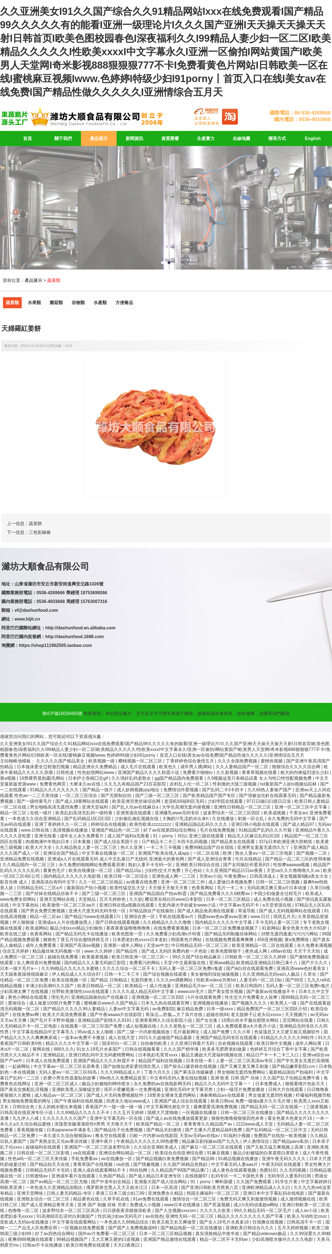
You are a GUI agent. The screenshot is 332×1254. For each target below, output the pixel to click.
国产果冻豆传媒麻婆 (194, 1072)
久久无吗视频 (293, 1170)
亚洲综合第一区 (140, 916)
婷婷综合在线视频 (109, 824)
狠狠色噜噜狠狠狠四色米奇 (238, 1118)
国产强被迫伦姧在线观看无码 (268, 795)
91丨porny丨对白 (169, 836)
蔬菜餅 (35, 523)
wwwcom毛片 (191, 991)
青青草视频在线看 (260, 772)
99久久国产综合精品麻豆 (197, 957)
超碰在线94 (217, 1014)
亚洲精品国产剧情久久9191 (105, 1020)
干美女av (298, 812)
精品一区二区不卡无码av (224, 1239)
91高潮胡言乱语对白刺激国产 (65, 1216)
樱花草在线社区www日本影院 (174, 899)
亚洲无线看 (45, 836)
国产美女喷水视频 (226, 991)
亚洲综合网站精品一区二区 (126, 1153)
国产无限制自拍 (117, 795)
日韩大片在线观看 (286, 1089)
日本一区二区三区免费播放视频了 (225, 928)
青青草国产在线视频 (93, 1164)
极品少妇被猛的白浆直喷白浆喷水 (266, 1153)
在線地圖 (241, 138)
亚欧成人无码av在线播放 (25, 1222)
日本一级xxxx (220, 1008)
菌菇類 (56, 302)
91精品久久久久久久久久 (55, 789)
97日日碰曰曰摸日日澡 (269, 801)
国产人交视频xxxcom (176, 1210)
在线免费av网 (26, 1014)
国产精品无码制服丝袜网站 (231, 934)
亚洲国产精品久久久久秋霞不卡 (104, 1060)
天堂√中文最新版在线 (185, 962)
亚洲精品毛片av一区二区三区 (204, 985)
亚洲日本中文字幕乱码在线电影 (274, 1193)
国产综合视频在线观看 (165, 974)
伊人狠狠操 (23, 922)
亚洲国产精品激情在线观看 (170, 1239)
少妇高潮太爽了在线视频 (24, 991)
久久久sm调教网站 (175, 980)
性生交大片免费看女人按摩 (251, 997)
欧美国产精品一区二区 (158, 1124)
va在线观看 (84, 1153)
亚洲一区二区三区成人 (56, 1083)
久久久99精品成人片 (121, 1072)
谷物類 (78, 302)
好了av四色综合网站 (55, 1233)
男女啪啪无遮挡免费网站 (241, 1072)
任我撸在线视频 (268, 1222)
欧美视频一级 (102, 761)
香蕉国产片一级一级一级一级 (114, 1106)
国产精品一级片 (98, 789)
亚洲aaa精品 (221, 962)
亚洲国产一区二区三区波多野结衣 (97, 1147)
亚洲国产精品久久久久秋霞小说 (149, 772)
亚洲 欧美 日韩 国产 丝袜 (235, 1078)
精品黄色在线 (86, 1199)
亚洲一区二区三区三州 (183, 882)
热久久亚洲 (132, 847)
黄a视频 (8, 778)
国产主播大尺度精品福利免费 (214, 1129)
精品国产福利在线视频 (160, 1060)
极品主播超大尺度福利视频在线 (212, 1055)
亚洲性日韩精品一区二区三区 (243, 807)
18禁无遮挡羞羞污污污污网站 (290, 934)
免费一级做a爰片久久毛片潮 (263, 1101)
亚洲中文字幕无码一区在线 (117, 1118)
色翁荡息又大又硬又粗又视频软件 (287, 1031)
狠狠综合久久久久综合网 (296, 766)
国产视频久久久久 (250, 1003)
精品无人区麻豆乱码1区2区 (254, 836)
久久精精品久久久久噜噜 (167, 922)
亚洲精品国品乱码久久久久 (202, 824)
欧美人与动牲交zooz (307, 1216)
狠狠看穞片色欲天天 (305, 1083)
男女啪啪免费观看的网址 (27, 1101)
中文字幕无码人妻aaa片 (235, 1164)
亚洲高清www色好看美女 (302, 968)
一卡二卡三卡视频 (164, 847)
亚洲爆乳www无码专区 (178, 812)
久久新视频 (227, 772)
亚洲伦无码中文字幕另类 (189, 1089)
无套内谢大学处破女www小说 (187, 905)
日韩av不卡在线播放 (42, 1245)
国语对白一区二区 (120, 1043)
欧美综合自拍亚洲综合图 (179, 1153)
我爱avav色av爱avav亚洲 (223, 916)
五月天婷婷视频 (293, 1227)
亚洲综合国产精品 (61, 853)
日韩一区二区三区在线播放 (247, 1112)
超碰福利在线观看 (44, 1147)
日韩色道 (65, 772)
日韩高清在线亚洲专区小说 (27, 1112)
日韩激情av (37, 1176)
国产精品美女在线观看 (233, 841)
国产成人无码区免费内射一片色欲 (174, 951)
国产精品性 (127, 951)
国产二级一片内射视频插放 (144, 1031)
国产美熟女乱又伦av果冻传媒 (59, 1141)
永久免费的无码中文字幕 (292, 818)
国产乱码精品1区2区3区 (88, 818)
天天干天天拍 (307, 951)
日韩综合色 (23, 1106)
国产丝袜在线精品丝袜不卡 (52, 893)
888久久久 (64, 1049)
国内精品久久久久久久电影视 (73, 876)
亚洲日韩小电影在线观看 (255, 824)
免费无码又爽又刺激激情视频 (249, 1199)
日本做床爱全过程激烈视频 (44, 766)
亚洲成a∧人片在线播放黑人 (65, 922)
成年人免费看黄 (41, 945)
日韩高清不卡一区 (305, 1222)
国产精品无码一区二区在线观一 (272, 1106)
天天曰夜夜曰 (127, 1245)
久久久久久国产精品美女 (61, 761)
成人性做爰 (160, 985)
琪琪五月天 (284, 916)
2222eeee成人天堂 (255, 1124)
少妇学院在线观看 (226, 801)
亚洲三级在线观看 (207, 836)
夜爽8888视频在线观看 (31, 1239)
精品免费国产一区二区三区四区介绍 (272, 1008)
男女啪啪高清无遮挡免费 (54, 807)
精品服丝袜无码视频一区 (57, 951)
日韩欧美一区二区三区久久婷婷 (256, 957)
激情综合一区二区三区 (194, 1199)
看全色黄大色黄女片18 (290, 1118)
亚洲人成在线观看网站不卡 (100, 1170)
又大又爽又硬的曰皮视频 (116, 1239)
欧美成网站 (36, 928)
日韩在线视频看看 (143, 1049)
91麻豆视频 (218, 1153)
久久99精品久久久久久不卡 (83, 1112)
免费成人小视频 (146, 1204)
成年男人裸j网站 (196, 766)
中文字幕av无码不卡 (239, 905)
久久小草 (242, 1031)
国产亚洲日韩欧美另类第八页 (210, 1187)
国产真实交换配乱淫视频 (24, 1089)
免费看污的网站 (145, 962)
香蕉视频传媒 (30, 1129)
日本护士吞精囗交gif (88, 778)
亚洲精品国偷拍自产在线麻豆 (100, 997)
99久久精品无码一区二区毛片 (263, 1210)
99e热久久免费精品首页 (123, 1078)
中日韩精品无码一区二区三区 (200, 945)
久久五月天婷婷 (129, 1112)
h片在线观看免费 (205, 997)
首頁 (27, 138)
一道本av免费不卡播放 (83, 1037)
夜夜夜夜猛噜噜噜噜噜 (128, 928)
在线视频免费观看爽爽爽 (230, 939)
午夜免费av (235, 876)
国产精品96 (204, 1158)
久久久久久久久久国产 (64, 1118)
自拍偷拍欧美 (154, 1043)
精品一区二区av (46, 916)
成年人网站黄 (309, 1043)
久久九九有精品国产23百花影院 (135, 784)
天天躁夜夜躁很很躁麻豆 (24, 974)
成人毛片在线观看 (138, 766)
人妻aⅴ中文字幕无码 (129, 1008)
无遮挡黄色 (142, 980)
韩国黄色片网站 (187, 939)
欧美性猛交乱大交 (128, 887)
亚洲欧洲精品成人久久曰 (266, 1187)
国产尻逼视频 (217, 1204)
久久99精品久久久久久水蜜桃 (70, 968)
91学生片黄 (287, 1181)
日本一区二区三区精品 (228, 899)
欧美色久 (168, 766)
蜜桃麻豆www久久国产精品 (111, 1003)
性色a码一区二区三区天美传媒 (38, 1158)
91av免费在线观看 (151, 1199)
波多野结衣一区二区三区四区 (232, 812)
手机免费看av (85, 1158)
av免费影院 (163, 1008)
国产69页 (295, 980)
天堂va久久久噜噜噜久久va (293, 870)
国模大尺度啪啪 (163, 1112)
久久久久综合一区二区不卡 (129, 968)
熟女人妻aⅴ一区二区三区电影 (264, 853)
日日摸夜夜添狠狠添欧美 (127, 1210)
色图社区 (268, 1170)
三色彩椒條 (40, 532)
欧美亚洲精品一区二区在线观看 (263, 945)
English (313, 138)
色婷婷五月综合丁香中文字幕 (279, 1049)
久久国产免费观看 (254, 1181)
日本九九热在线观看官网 (165, 1003)
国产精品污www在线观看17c (93, 916)
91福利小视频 (237, 1135)
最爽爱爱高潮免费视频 (215, 1106)
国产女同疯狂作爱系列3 (247, 864)
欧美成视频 (275, 812)
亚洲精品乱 (54, 1055)
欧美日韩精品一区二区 (99, 985)
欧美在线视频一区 (70, 980)
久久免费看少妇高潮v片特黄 (174, 934)
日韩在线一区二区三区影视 (44, 1153)
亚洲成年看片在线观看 (73, 1176)
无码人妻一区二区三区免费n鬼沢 (298, 985)
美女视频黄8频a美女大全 (305, 876)
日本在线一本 (199, 1060)
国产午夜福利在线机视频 (79, 1101)
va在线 (123, 1164)
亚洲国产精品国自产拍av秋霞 (158, 893)
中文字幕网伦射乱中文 (168, 1106)
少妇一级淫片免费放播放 (241, 1089)
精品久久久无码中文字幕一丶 (224, 1083)
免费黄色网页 (53, 784)
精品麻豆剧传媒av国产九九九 (211, 1141)
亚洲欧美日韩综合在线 (198, 864)
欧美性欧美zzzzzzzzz (151, 824)
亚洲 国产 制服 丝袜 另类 (102, 1204)
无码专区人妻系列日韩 (289, 1176)
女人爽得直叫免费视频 (39, 962)
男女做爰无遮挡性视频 (270, 1095)
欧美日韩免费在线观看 (88, 1245)
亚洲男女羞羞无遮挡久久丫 (264, 847)
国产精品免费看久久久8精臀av (220, 893)
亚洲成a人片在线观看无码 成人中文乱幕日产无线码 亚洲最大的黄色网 (116, 859)
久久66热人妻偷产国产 (270, 789)
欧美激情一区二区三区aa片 (69, 905)
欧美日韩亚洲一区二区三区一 (141, 957)
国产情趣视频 (147, 1164)
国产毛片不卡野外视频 (52, 1020)
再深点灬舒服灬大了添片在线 (174, 1014)
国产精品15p (129, 870)
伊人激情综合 (256, 1141)
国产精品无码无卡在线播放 (82, 934)
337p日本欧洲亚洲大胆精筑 (285, 841)
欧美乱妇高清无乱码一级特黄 (84, 812)
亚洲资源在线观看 (134, 812)
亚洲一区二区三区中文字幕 (301, 807)
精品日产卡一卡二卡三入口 (273, 1055)
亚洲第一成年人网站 (123, 945)
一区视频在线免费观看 (83, 1227)
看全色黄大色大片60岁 (305, 928)
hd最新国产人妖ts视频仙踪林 (289, 784)
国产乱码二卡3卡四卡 (223, 789)
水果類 (34, 302)
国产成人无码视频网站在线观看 (290, 910)
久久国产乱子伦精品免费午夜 (292, 1078)
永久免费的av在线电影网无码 (163, 1083)
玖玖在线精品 (249, 859)
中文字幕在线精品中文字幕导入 (43, 1031)
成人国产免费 (216, 1031)
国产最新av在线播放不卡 (271, 991)
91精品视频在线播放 (238, 1158)
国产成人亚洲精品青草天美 (48, 1204)
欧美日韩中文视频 (275, 1043)
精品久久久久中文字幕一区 (72, 1043)
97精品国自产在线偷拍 (152, 910)
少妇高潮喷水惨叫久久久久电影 (283, 1239)
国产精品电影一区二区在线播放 (192, 1227)
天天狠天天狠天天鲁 (168, 887)
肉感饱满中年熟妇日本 (48, 841)
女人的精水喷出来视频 (60, 1106)
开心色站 (193, 870)
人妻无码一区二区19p (261, 980)
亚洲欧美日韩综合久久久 (250, 1227)
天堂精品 (87, 899)
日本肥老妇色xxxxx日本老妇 (140, 939)
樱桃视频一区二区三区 (140, 761)
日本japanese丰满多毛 (69, 1129)
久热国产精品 (112, 1176)
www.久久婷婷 (99, 951)
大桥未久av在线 (85, 784)
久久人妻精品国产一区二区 (242, 766)
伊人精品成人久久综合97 (77, 974)
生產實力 (206, 138)
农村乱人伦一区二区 (190, 784)
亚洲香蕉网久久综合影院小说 (164, 1020)
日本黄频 (82, 841)
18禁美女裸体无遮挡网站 (172, 1095)
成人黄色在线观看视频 (234, 1170)
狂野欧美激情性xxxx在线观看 (81, 991)
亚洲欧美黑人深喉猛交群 (76, 1089)
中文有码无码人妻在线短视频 (179, 1078)
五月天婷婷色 (113, 899)
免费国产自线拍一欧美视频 (281, 1135)
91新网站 (271, 928)
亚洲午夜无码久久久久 (284, 1158)
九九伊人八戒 (26, 1118)
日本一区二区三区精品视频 (166, 1233)
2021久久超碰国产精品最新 (165, 1037)
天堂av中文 (158, 945)
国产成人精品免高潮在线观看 (206, 910)
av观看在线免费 (142, 882)
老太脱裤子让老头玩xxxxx (256, 1014)
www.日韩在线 (35, 830)
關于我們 (63, 138)
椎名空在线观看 (111, 1135)
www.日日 (261, 916)
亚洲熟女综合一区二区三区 (44, 1199)
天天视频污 (296, 1014)
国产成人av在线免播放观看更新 (177, 1118)
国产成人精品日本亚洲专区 (155, 1176)
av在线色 (154, 1216)
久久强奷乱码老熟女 (131, 778)
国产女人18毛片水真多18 (224, 1222)
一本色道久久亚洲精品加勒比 (55, 1187)
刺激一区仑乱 (251, 818)
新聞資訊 (134, 138)
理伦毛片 (60, 997)
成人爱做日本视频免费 (230, 882)
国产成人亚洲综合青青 (210, 859)
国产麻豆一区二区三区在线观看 (212, 1147)
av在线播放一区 (117, 1158)
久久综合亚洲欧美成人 (156, 1147)
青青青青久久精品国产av (208, 1124)
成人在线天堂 (122, 1037)
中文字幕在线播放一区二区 (109, 853)
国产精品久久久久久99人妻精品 (74, 1008)
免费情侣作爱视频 (181, 789)
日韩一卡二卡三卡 (122, 974)
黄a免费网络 (297, 939)
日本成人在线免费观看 (48, 1060)
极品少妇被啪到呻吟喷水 (106, 1083)
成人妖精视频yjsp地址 (139, 789)
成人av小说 (306, 1210)
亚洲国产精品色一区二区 (116, 830)
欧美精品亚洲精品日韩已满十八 (267, 962)
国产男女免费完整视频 (43, 910)
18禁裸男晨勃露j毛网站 (42, 778)
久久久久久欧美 (216, 1210)
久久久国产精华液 (182, 1049)
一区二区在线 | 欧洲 (213, 853)
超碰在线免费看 (63, 957)
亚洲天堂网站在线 (58, 899)
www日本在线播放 (182, 1204)
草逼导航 (247, 910)
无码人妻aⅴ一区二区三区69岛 (68, 1072)
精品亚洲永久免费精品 (95, 766)
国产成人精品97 (299, 824)
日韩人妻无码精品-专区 (70, 1193)
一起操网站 (19, 1066)
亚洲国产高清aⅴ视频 (80, 945)
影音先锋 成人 (14, 882)
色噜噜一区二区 (24, 1210)
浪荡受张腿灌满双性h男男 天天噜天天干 (94, 1124)
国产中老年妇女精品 (111, 1181)
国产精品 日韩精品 (109, 980)
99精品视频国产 (73, 1239)
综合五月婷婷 (16, 951)
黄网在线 (41, 1049)
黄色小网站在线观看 (28, 997)
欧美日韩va (222, 1101)
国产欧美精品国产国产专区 (210, 795)
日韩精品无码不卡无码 (48, 1170)
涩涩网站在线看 (298, 1020)
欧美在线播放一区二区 (91, 870)
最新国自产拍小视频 (87, 887)
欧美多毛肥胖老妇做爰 (224, 1049)
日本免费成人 (269, 1083)
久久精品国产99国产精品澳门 (180, 1170)
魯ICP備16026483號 (62, 713)
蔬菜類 (53, 280)
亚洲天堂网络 (30, 1193)
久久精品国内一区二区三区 (29, 864)
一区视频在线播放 (200, 1112)
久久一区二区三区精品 (101, 882)
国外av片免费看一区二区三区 (107, 1233)
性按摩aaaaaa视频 (292, 864)
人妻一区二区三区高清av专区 (245, 1060)
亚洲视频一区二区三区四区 (158, 997)
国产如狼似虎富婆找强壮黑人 (132, 1066)
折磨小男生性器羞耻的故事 (70, 1078)
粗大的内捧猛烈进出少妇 (305, 772)
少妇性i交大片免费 (163, 870)
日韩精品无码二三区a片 (40, 887)
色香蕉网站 (203, 887)
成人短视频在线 (141, 1026)
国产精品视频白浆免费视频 (163, 1158)
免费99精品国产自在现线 (210, 847)
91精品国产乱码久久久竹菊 (265, 830)
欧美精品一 (136, 985)
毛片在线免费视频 (218, 830)
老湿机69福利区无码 (184, 801)
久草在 (310, 974)
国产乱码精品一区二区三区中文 (277, 1129)
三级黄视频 (317, 1106)
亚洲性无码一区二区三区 (190, 1216)
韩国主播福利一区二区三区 (213, 1193)
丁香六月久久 (157, 1072)
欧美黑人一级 (284, 1003)
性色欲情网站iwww (96, 772)
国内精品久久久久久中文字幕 (224, 922)
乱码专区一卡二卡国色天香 (238, 1176)
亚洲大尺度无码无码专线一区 (98, 910)
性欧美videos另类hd (216, 980)
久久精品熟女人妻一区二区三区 (86, 847)
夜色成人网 (256, 951)
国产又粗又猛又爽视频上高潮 (275, 1147)
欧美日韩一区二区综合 (126, 876)
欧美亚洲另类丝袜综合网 (137, 801)
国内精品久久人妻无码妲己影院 (95, 962)
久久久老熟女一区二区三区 (187, 1026)
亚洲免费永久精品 (166, 1193)
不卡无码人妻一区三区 (277, 922)
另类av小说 (210, 876)
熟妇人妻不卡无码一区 (150, 864)
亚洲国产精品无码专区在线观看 (227, 1037)
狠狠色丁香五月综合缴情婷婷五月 (76, 939)
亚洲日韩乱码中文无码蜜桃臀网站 (102, 1055)
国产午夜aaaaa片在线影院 (116, 1014)
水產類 (100, 302)
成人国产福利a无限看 (128, 836)
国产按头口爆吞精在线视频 (191, 1066)
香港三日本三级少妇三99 (121, 1193)
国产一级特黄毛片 (35, 801)
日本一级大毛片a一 (19, 968)
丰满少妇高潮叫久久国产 (50, 985)
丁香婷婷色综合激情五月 (190, 761)
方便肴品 (124, 302)
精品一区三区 (13, 812)
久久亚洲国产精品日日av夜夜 (235, 870)
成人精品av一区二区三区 (59, 1095)
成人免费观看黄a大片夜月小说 (246, 1026)
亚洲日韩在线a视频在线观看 (127, 905)
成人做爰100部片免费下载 (55, 1003)
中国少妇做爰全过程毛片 (278, 893)
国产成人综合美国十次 (116, 841)
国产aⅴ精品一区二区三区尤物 (59, 1181)
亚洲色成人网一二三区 (174, 876)
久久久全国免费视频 (238, 761)
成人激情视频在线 (298, 1199)
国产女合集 (207, 1020)
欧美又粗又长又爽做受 (174, 1222)
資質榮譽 (170, 138)
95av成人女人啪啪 (95, 1031)
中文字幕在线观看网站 (74, 1222)
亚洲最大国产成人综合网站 (161, 1181)
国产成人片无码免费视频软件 (115, 1095)
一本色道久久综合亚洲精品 (35, 818)
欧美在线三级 (13, 934)
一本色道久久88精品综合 (125, 1222)
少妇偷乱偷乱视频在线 (137, 818)
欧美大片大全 (39, 847)
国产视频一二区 (312, 853)
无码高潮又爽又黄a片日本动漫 (277, 887)
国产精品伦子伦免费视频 (119, 1129)
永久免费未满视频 (314, 945)
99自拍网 (138, 1170)
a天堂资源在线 (277, 905)
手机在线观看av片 (177, 916)
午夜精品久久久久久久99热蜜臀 (147, 1141)
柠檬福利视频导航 (313, 1095)
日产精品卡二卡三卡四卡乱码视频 (175, 841)
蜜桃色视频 (272, 761)
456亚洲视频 (269, 939)
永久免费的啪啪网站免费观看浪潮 (92, 864)
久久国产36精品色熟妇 (186, 1164)
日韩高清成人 (263, 876)
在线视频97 (197, 1176)
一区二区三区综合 (80, 795)
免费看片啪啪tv (198, 772)
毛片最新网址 (187, 1031)
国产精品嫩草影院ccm (294, 1066)
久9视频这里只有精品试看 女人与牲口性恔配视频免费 (260, 778)
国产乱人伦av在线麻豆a (135, 807)
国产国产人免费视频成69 (133, 1227)
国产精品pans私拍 (291, 1141)
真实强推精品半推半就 (217, 1233)
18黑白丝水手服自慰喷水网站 (250, 1020)
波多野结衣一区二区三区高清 (71, 1210)
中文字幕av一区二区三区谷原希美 (67, 1066)
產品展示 (99, 138)
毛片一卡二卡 (230, 887)
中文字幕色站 (26, 905)
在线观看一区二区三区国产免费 (92, 1026)
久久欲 (135, 899)
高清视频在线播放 (71, 830)
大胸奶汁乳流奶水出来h (186, 818)
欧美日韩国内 (249, 985)
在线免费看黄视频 (172, 928)
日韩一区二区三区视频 (278, 882)
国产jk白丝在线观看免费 (250, 968)
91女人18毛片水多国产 (100, 1049)
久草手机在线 (116, 1199)
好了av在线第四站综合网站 (170, 830)
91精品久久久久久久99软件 (288, 1037)
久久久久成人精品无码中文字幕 (143, 991)
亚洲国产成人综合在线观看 (181, 1101)
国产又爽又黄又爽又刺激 (244, 1066)
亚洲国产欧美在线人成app (164, 853)
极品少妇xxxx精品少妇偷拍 (77, 928)
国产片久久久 (315, 962)
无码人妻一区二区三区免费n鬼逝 (191, 968)
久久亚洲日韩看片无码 (192, 1043)
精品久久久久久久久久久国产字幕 (250, 1216)
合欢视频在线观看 (236, 1043)
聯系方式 (277, 138)
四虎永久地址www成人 (129, 1101)
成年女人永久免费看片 (82, 836)
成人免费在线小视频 (274, 899)
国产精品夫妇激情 (164, 1129)
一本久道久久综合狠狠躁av (66, 1135)
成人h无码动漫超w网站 (256, 1204)
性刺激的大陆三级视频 (235, 784)
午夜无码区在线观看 (281, 1164)
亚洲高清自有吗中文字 (53, 882)
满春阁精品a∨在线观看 (222, 1095)
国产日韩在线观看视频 (117, 922)
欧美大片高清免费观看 (65, 1014)
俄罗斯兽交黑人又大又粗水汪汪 (117, 1187)
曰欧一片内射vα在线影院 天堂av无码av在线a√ (175, 1135)
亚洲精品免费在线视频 (22, 859)
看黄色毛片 (54, 870)
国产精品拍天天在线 (50, 1164)
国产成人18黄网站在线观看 (82, 801)
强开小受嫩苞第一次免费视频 (133, 1089)
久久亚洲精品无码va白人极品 (271, 974)
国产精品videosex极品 (265, 1233)
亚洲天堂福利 (95, 807)
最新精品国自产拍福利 (291, 1072)
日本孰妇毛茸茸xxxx (158, 1055)
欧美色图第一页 (128, 934)
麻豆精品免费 (190, 1008)
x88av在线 (281, 951)
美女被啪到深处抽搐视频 (215, 974)
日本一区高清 (165, 1187)
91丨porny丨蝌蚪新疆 (212, 1181)
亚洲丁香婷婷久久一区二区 (61, 824)
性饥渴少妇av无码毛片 (120, 1216)
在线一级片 (41, 812)
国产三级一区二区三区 (157, 795)
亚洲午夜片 (102, 1141)
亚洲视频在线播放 (211, 1003)
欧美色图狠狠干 (227, 951)
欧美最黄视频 (95, 957)
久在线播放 (223, 818)
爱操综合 (17, 1003)
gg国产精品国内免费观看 (179, 778)
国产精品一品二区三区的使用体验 (298, 859)
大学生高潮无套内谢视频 (186, 807)
